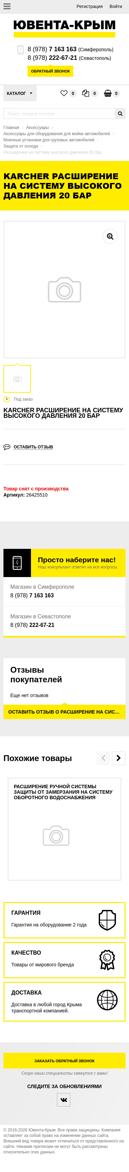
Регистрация (90, 6)
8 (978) (52, 49)
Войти (116, 6)
